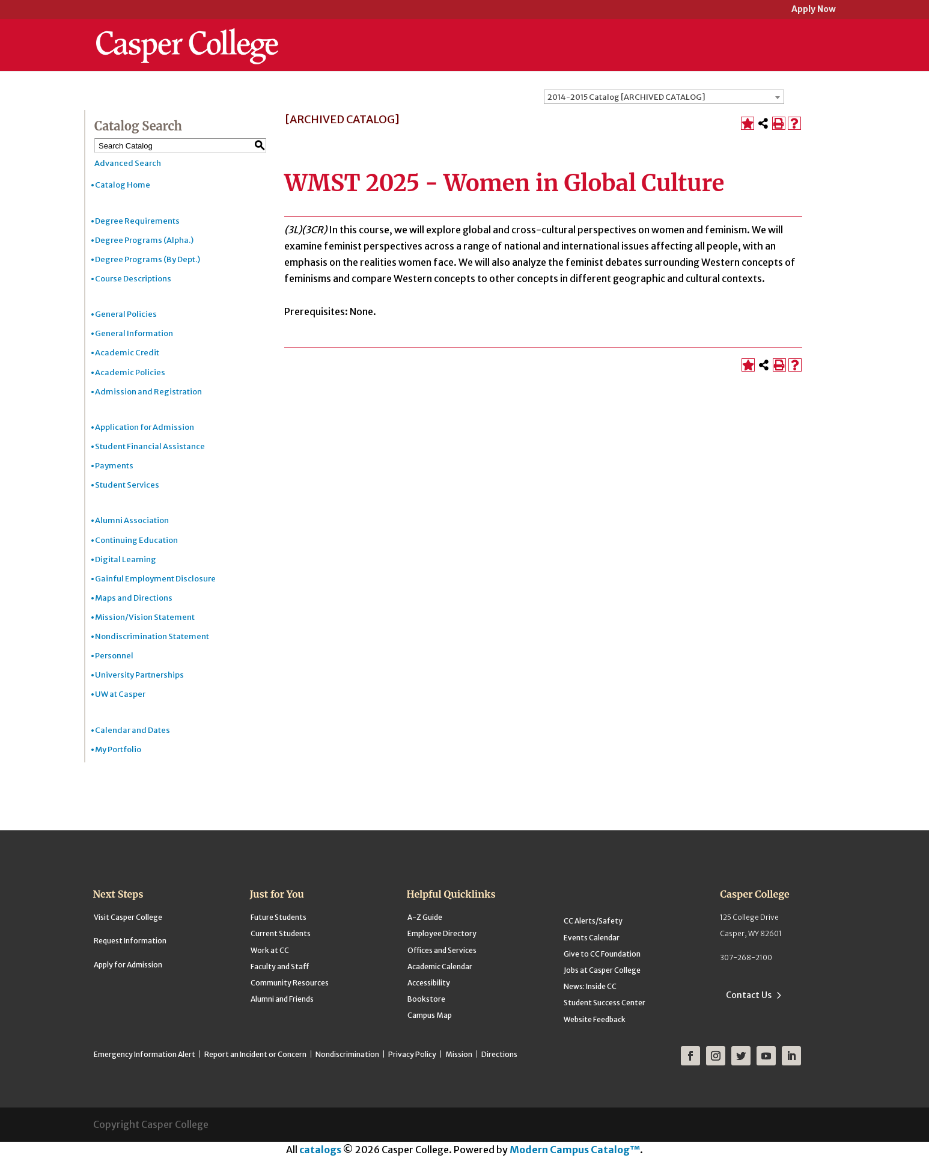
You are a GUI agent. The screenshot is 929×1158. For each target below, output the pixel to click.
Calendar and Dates (132, 730)
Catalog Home (122, 185)
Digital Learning (125, 559)
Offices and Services (442, 950)
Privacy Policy (412, 1054)
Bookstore (426, 998)
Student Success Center (604, 1002)
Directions (499, 1054)
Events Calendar (592, 937)
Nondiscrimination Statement (152, 636)
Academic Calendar (439, 966)
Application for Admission (144, 427)
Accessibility (428, 982)
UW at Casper (120, 694)
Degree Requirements (137, 221)
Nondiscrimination (347, 1054)
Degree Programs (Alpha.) (144, 240)
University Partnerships (139, 675)
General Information (134, 333)
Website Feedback (595, 1019)
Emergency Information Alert (144, 1054)
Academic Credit (127, 353)
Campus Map (429, 1015)
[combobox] (664, 97)
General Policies (126, 314)
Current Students (281, 933)
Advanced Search (127, 163)
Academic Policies (130, 372)
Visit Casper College (128, 917)
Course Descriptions (133, 279)
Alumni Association (132, 520)
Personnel (114, 656)
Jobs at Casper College (602, 970)
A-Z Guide (424, 917)
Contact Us (749, 995)
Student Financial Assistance (150, 446)
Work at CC (270, 950)
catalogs (320, 1150)
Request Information (130, 940)
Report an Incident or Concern (255, 1054)
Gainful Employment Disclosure (155, 579)
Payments (114, 466)
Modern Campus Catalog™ (575, 1150)
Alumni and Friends (282, 998)
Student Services (127, 485)
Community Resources (290, 982)
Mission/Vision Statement (145, 617)
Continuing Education (136, 540)
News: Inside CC (590, 986)
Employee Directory (442, 933)
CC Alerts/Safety (593, 920)
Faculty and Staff (280, 966)
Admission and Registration (148, 392)
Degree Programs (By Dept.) (147, 259)
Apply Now (813, 9)
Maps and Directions (133, 598)
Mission (458, 1054)
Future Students (278, 917)
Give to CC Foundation (602, 953)
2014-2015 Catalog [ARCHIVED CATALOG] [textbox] (626, 97)
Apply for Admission (128, 964)
